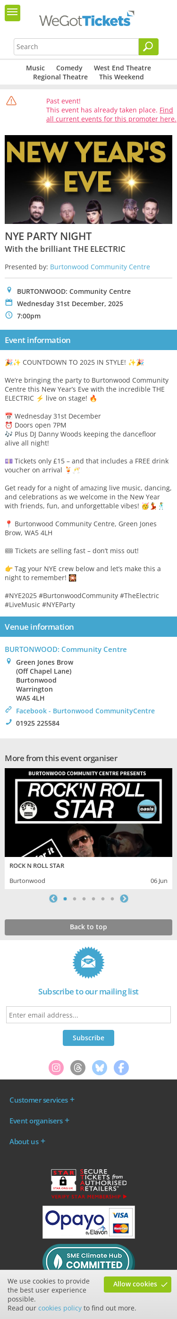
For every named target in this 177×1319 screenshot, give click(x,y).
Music (35, 67)
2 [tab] (74, 898)
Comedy (69, 67)
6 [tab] (112, 898)
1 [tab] (65, 898)
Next (124, 898)
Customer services (38, 1100)
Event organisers (35, 1120)
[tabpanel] (88, 827)
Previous (53, 898)
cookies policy (60, 1307)
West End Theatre (122, 67)
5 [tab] (103, 898)
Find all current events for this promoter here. (111, 114)
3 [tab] (84, 898)
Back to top (88, 926)
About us (23, 1141)
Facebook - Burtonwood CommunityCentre (85, 710)
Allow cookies (135, 1283)
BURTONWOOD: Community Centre (66, 649)
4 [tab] (93, 898)
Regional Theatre (60, 76)
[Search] (149, 46)
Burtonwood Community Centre (100, 266)
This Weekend (121, 76)
